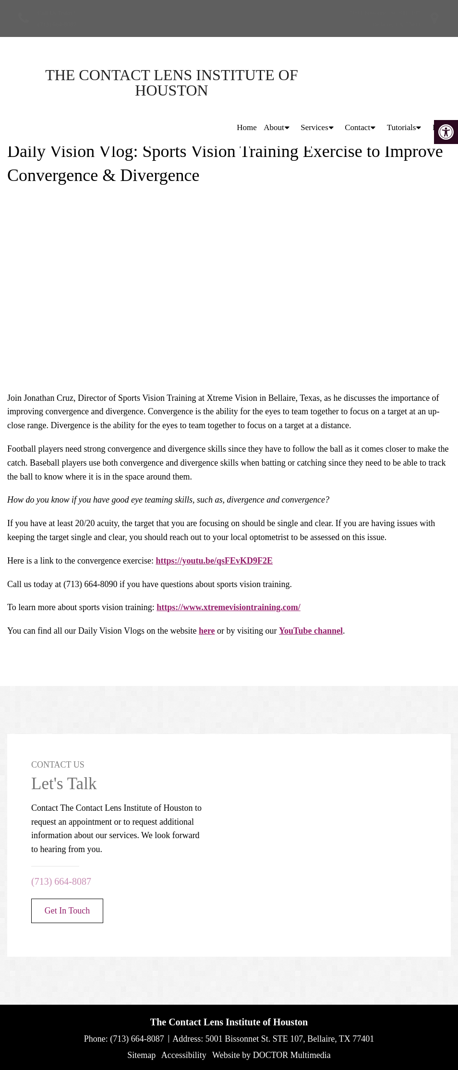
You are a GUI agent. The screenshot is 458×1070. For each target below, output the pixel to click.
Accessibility (183, 1055)
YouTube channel (311, 631)
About (274, 82)
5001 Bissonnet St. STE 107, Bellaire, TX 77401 (289, 1039)
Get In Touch (67, 910)
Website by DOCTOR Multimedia (271, 1055)
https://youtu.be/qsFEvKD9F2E (214, 560)
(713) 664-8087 (56, 24)
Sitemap (141, 1055)
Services (314, 82)
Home (247, 82)
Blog (440, 82)
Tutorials (401, 82)
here (207, 631)
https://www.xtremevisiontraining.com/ (229, 607)
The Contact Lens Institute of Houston (91, 83)
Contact (357, 82)
